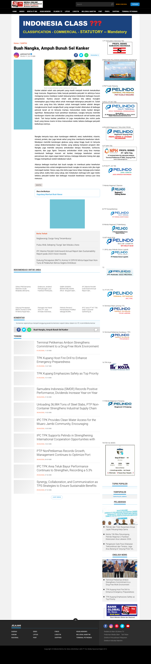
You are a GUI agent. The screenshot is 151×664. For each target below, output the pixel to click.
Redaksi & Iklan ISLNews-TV (114, 631)
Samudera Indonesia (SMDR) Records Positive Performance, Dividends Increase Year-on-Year (67, 391)
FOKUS (57, 631)
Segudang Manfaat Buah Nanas (49, 194)
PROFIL (107, 11)
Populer (135, 4)
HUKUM (14, 634)
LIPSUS (67, 11)
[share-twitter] (81, 55)
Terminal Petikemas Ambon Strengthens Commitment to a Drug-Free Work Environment (68, 344)
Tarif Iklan (124, 634)
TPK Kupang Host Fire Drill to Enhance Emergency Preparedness (62, 360)
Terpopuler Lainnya (120, 496)
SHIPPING (115, 11)
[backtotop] (75, 620)
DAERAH (14, 631)
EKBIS (35, 631)
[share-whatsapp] (86, 55)
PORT (100, 11)
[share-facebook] (76, 55)
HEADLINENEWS (45, 11)
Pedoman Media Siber (112, 634)
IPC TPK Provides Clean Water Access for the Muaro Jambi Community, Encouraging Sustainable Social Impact (66, 424)
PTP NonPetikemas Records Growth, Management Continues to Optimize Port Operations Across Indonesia (63, 455)
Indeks (21, 11)
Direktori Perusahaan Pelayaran (115, 637)
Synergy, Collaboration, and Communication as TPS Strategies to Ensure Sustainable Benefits (67, 484)
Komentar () (95, 55)
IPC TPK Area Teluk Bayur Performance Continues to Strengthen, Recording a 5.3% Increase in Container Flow (64, 470)
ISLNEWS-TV (57, 11)
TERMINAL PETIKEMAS (129, 11)
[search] (95, 4)
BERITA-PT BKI (32, 11)
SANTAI (38, 185)
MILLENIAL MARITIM (89, 11)
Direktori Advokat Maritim (113, 641)
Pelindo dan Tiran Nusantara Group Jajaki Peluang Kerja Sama (120, 528)
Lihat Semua (57, 497)
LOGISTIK (76, 11)
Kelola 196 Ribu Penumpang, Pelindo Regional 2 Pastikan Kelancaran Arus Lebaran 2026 (118, 536)
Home (15, 11)
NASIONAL (15, 637)
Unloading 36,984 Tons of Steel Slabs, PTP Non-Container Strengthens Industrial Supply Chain (68, 406)
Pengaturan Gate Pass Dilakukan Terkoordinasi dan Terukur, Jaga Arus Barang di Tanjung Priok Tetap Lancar (120, 546)
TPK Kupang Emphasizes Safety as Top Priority (67, 373)
